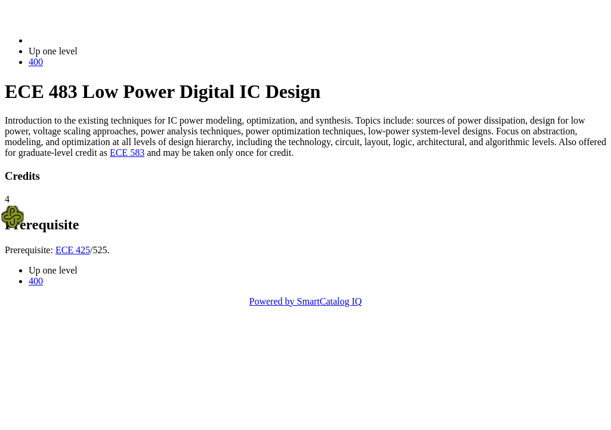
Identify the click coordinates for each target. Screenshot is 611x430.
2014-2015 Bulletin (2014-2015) (91, 40)
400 (36, 62)
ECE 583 (127, 153)
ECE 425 (72, 250)
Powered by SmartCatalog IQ (305, 301)
